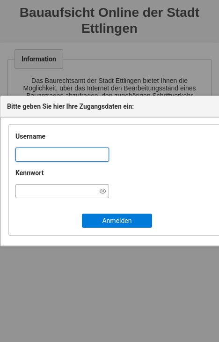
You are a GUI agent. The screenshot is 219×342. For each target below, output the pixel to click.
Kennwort (29, 173)
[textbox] (62, 155)
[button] (117, 221)
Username (30, 136)
